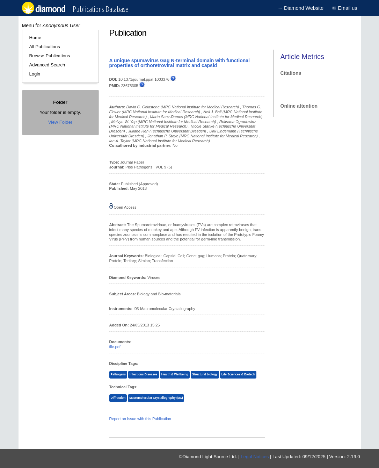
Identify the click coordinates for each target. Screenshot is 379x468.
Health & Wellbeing (174, 374)
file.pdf (115, 347)
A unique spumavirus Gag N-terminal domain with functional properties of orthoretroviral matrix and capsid (179, 63)
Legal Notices (255, 456)
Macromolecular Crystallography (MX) (156, 397)
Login (35, 74)
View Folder (60, 122)
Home (35, 37)
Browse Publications (49, 55)
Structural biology (205, 374)
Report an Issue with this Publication (140, 419)
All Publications (44, 46)
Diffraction (118, 397)
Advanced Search (47, 64)
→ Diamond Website (301, 8)
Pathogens (118, 374)
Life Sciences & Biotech (238, 374)
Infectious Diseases (144, 374)
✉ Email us (344, 8)
